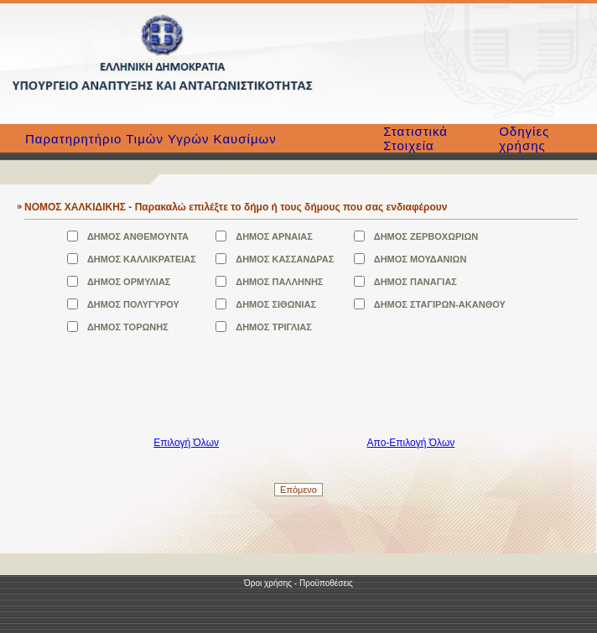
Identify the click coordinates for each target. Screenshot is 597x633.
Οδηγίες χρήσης (524, 138)
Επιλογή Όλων (186, 443)
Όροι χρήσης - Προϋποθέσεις (298, 583)
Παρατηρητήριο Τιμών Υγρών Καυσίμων (151, 139)
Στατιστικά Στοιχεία (415, 138)
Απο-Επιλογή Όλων (411, 443)
